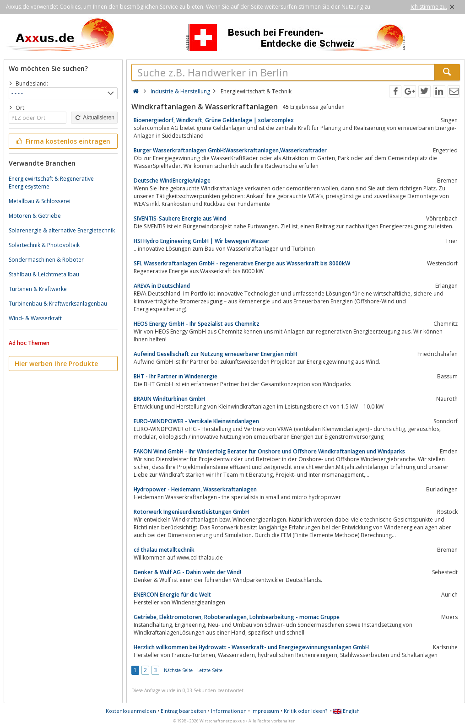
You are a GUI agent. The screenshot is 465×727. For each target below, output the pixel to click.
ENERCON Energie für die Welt (172, 594)
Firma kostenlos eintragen (62, 141)
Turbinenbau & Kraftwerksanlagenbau (58, 303)
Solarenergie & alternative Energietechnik (62, 230)
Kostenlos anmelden (131, 710)
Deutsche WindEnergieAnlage (172, 180)
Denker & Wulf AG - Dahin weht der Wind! (187, 572)
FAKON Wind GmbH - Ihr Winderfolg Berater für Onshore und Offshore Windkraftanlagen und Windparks (269, 451)
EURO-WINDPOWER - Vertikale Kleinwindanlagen (196, 421)
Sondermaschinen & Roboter (46, 260)
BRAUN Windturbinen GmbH (169, 399)
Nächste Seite (178, 670)
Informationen (229, 710)
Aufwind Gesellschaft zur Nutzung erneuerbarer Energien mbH (215, 354)
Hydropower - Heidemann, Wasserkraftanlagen (195, 489)
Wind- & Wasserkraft (35, 318)
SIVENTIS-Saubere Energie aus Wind (180, 218)
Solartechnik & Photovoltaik (44, 245)
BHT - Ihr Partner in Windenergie (175, 376)
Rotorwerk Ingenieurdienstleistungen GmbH (191, 512)
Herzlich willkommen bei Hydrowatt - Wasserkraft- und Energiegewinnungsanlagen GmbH (251, 647)
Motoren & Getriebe (35, 216)
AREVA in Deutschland (162, 286)
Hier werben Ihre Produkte (56, 363)
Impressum (265, 710)
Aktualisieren (94, 117)
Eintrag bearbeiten (183, 710)
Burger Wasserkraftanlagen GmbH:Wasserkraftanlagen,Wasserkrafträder (230, 150)
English (346, 710)
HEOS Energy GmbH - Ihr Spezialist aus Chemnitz (197, 324)
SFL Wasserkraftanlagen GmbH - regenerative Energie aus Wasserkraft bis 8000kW (242, 263)
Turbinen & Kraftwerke (38, 289)
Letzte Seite (209, 670)
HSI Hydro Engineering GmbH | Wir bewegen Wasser (202, 241)
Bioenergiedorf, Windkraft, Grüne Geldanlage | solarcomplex (214, 120)
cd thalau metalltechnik (164, 550)
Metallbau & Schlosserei (39, 201)
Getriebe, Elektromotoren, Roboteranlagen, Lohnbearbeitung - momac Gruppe (237, 617)
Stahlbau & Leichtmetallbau (44, 274)
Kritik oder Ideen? (305, 710)
